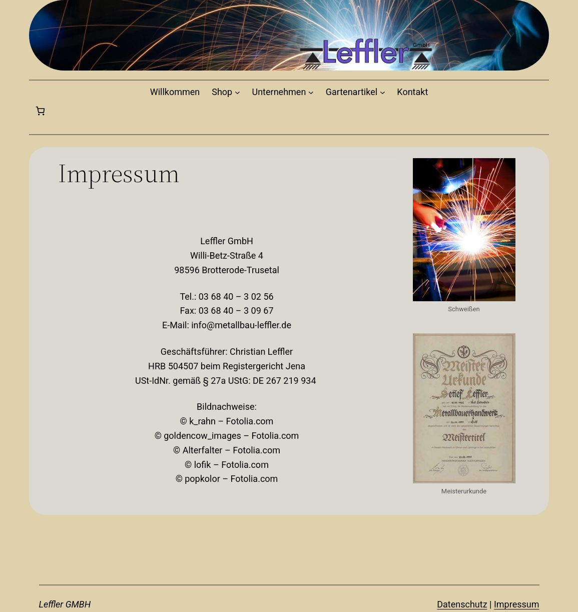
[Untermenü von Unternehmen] (311, 92)
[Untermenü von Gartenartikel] (382, 92)
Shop (222, 92)
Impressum (516, 604)
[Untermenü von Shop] (237, 92)
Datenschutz (462, 604)
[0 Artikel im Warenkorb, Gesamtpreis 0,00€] (40, 111)
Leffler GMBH (65, 604)
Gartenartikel (351, 92)
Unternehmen (279, 92)
